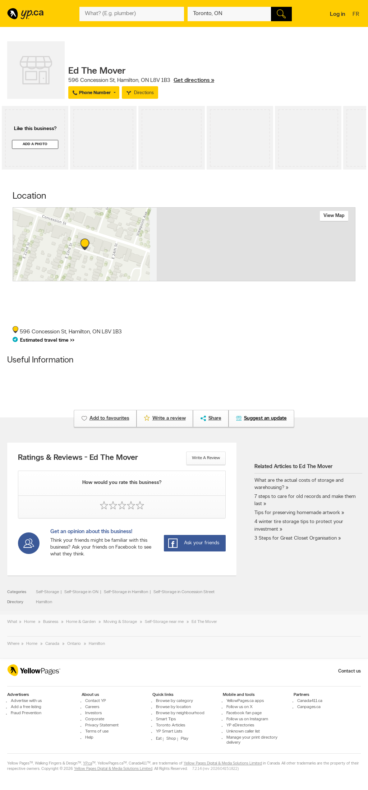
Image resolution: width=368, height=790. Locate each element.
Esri (237, 277)
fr (357, 14)
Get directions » (194, 80)
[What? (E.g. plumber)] (131, 14)
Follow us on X (239, 707)
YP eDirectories (240, 725)
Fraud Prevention (26, 713)
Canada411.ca (309, 701)
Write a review (206, 458)
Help (89, 737)
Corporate (94, 719)
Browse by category (174, 701)
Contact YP (95, 701)
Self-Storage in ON (81, 592)
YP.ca (87, 764)
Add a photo (35, 144)
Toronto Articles (170, 725)
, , (141, 80)
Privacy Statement (102, 725)
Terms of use (97, 731)
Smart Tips (166, 719)
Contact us (349, 671)
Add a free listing (26, 707)
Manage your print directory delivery (251, 740)
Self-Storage (47, 592)
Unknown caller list (243, 731)
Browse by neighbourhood (180, 713)
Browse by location (173, 707)
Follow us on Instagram (247, 719)
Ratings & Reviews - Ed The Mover (78, 458)
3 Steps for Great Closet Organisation (295, 538)
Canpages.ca (309, 707)
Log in (337, 14)
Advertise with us (26, 701)
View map (334, 215)
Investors (93, 713)
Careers (92, 707)
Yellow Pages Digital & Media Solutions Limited (223, 764)
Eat (159, 738)
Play (184, 738)
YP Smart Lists (169, 731)
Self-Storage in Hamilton (126, 592)
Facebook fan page (244, 713)
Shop (171, 738)
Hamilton (44, 602)
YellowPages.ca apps (245, 701)
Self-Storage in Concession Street (184, 592)
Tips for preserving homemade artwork (297, 513)
